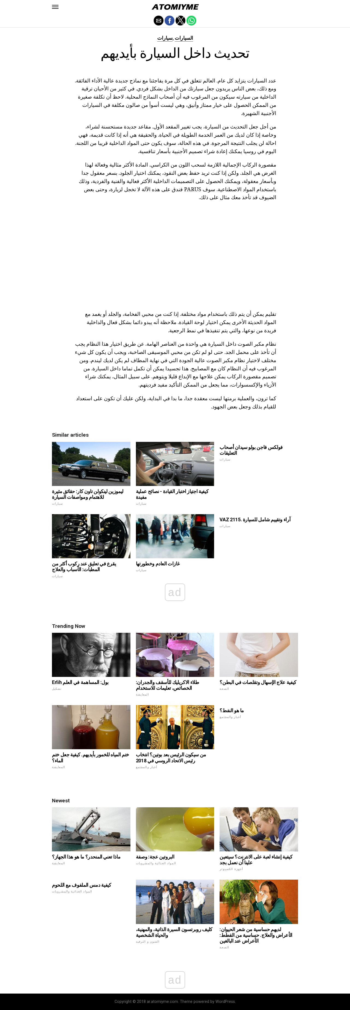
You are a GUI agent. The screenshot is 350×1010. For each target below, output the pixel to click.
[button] (55, 7)
